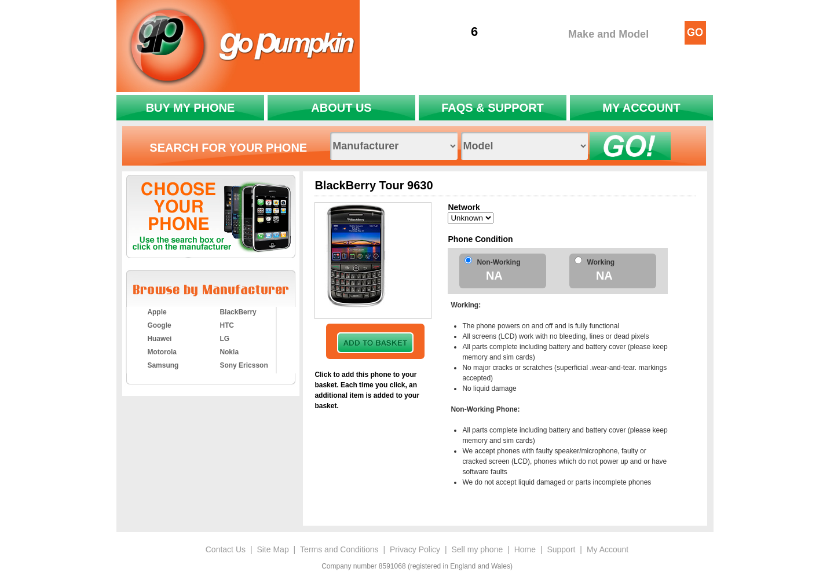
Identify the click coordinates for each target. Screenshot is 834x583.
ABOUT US (341, 107)
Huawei (159, 339)
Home (525, 549)
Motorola (162, 352)
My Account (607, 549)
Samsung (162, 365)
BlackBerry (238, 312)
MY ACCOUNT (641, 107)
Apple (156, 312)
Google (159, 325)
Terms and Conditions (339, 549)
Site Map (272, 549)
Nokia (229, 352)
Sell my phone (477, 549)
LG (224, 339)
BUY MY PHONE (190, 107)
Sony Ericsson (244, 365)
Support (561, 549)
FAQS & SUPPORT (492, 107)
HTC (227, 325)
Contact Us (226, 549)
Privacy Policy (415, 549)
